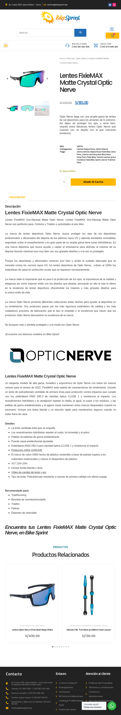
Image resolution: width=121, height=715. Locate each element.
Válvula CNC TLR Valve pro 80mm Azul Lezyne (88, 628)
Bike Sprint (52, 334)
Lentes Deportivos (86, 149)
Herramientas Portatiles (91, 623)
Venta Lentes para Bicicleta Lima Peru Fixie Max (94, 155)
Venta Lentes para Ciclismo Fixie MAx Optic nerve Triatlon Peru (96, 160)
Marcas (70, 58)
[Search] (80, 33)
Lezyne (105, 623)
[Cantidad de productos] (65, 182)
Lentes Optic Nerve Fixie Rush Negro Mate (32, 628)
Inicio (62, 58)
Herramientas (75, 623)
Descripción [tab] (17, 197)
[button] (5, 45)
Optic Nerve (81, 58)
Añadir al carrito (93, 182)
